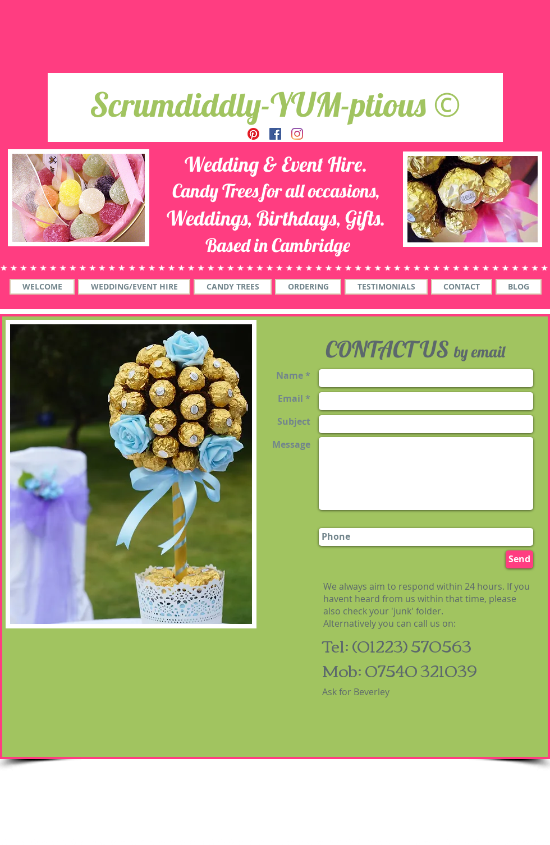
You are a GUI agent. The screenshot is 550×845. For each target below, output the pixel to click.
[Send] (519, 559)
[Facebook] (275, 134)
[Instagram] (297, 134)
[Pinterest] (253, 134)
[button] (134, 287)
